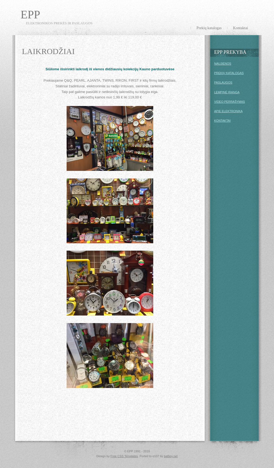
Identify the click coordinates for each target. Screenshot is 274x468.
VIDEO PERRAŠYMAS (229, 101)
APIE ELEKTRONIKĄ (228, 111)
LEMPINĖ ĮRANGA (227, 92)
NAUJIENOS (222, 63)
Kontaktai (240, 28)
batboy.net (171, 456)
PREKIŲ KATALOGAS (229, 73)
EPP (30, 14)
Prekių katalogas (209, 28)
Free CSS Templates (124, 456)
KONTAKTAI (222, 120)
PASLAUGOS (223, 82)
